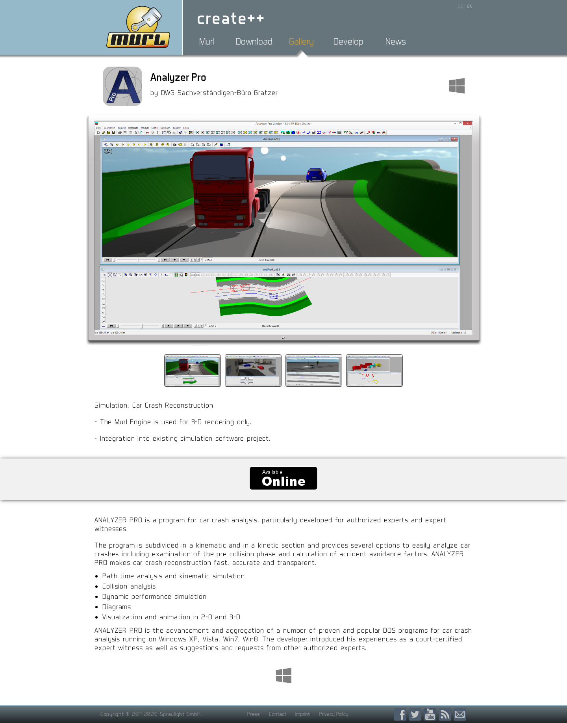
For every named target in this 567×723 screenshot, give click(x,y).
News (395, 41)
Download (254, 41)
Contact (277, 714)
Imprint (302, 714)
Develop (348, 41)
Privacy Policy (333, 714)
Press (253, 714)
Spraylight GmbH (180, 714)
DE (460, 6)
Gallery (301, 41)
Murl (206, 41)
